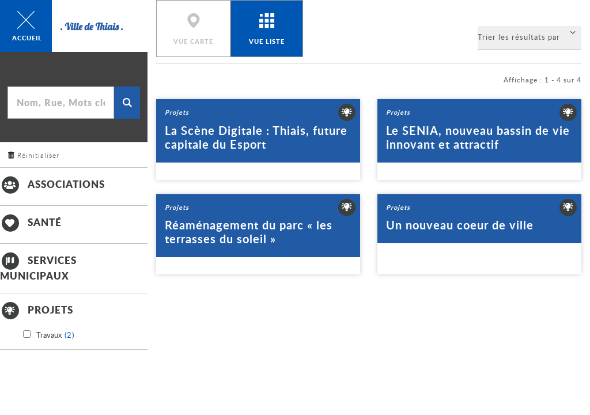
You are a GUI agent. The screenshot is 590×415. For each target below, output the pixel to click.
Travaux (55, 335)
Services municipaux (38, 267)
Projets (36, 309)
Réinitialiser (38, 155)
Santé (31, 222)
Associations (52, 184)
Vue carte (193, 41)
